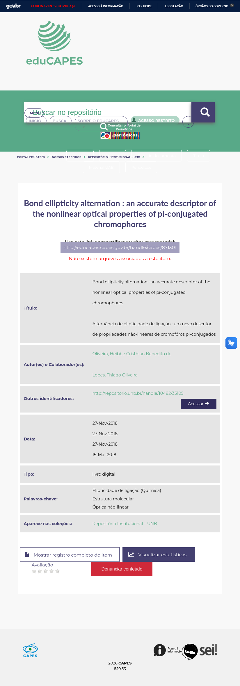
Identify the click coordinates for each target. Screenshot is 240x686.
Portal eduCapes (31, 157)
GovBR (13, 6)
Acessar (198, 403)
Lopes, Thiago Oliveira (115, 375)
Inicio (37, 122)
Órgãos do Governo (211, 6)
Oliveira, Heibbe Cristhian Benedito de (132, 353)
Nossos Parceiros (66, 157)
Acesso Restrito (158, 121)
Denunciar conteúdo (122, 568)
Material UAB (101, 167)
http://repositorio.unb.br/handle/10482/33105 (138, 393)
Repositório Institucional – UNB (114, 157)
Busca (64, 122)
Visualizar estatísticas (157, 554)
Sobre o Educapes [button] (107, 122)
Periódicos (141, 167)
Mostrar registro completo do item (68, 555)
